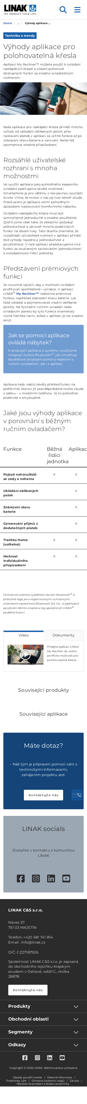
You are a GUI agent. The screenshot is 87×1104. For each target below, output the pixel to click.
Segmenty (20, 1032)
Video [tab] (24, 635)
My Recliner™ (27, 294)
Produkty (19, 1006)
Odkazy (17, 1044)
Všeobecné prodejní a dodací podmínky (43, 1083)
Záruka (74, 1080)
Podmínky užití (16, 1080)
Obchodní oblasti (28, 1019)
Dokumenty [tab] (64, 635)
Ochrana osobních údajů (48, 1080)
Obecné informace (59, 1077)
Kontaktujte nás (43, 795)
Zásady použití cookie (27, 1077)
